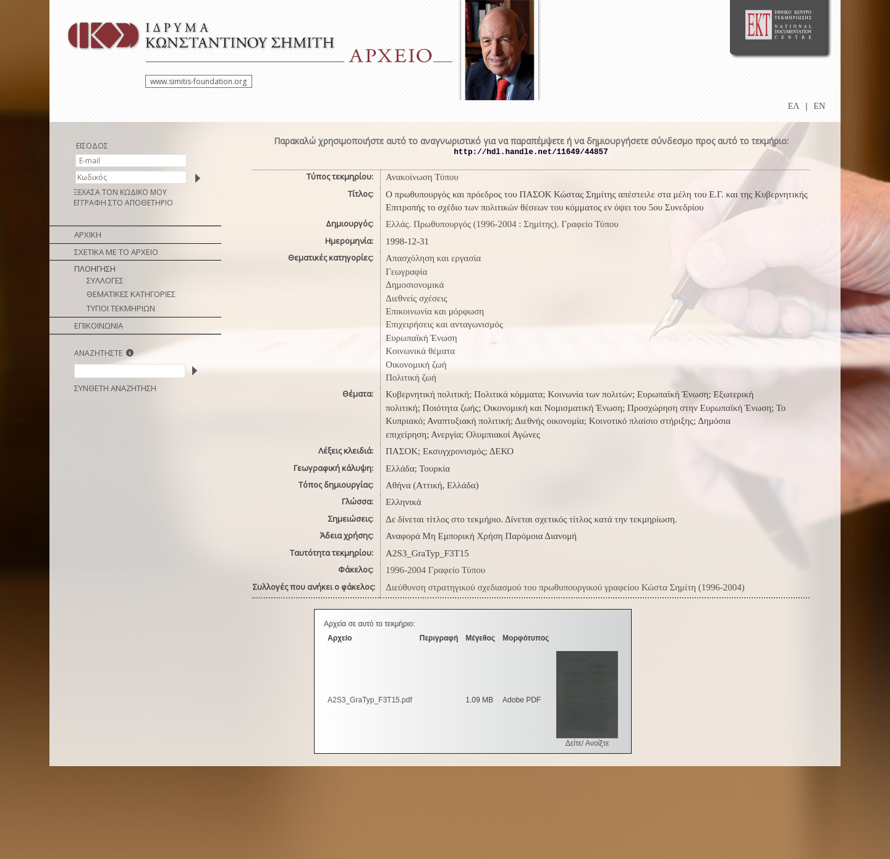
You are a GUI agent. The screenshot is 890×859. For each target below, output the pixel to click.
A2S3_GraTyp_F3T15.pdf (370, 700)
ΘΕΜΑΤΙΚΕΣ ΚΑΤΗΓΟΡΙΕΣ (131, 294)
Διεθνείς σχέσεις (416, 298)
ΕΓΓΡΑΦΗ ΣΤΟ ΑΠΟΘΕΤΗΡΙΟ (123, 202)
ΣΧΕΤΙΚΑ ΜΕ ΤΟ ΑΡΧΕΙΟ (116, 251)
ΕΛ (794, 106)
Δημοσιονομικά (415, 285)
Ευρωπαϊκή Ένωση (421, 338)
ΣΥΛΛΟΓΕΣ (105, 280)
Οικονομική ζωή (416, 364)
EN (819, 106)
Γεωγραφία (406, 272)
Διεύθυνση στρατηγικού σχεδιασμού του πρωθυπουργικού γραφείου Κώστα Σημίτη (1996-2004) (565, 587)
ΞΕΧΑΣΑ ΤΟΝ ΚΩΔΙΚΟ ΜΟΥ (120, 192)
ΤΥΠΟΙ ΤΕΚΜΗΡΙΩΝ (121, 308)
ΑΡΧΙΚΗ (87, 234)
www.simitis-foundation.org (198, 81)
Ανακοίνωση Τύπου (422, 177)
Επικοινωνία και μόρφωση (435, 311)
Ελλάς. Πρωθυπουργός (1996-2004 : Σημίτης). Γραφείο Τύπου (502, 224)
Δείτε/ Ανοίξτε (587, 743)
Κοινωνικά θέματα (420, 351)
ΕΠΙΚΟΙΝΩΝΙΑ (98, 325)
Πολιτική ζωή (411, 377)
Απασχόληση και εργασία (433, 258)
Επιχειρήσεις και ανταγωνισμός (444, 324)
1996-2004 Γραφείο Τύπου (435, 570)
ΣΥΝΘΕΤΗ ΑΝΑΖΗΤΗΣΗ (115, 388)
